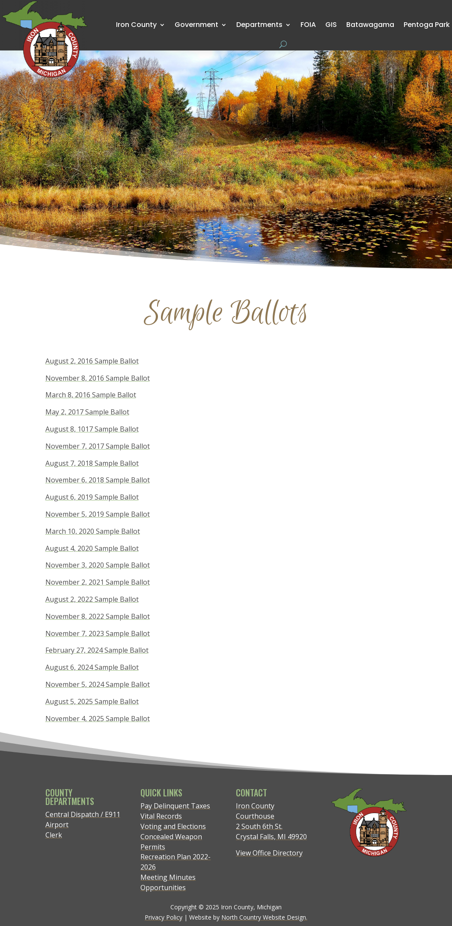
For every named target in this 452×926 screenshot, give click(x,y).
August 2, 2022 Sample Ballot (92, 599)
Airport (56, 824)
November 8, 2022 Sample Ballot (97, 616)
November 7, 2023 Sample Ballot (97, 633)
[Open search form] (283, 44)
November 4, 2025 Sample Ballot (97, 718)
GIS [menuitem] (331, 25)
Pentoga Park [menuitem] (427, 25)
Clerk (53, 835)
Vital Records (161, 816)
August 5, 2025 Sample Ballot (92, 701)
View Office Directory (269, 853)
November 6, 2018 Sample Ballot (97, 480)
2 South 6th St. (259, 826)
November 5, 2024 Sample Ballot (97, 684)
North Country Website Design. (264, 917)
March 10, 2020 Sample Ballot (92, 531)
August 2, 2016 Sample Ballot (92, 361)
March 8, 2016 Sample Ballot (90, 394)
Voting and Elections (173, 826)
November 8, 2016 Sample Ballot (97, 378)
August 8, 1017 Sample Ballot (92, 429)
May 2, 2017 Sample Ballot (87, 412)
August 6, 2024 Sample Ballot (92, 667)
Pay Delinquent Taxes (175, 806)
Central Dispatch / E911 (82, 814)
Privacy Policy (163, 917)
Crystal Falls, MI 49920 (271, 836)
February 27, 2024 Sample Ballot (97, 650)
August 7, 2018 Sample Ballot (92, 463)
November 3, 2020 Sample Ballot (97, 565)
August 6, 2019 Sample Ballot (92, 497)
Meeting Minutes (168, 877)
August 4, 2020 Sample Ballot (92, 548)
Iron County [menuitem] (136, 25)
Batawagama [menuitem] (370, 25)
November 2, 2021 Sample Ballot (97, 582)
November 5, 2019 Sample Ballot (97, 514)
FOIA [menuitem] (308, 25)
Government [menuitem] (196, 25)
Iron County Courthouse (255, 811)
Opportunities (163, 887)
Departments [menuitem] (259, 25)
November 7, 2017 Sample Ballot (97, 446)
